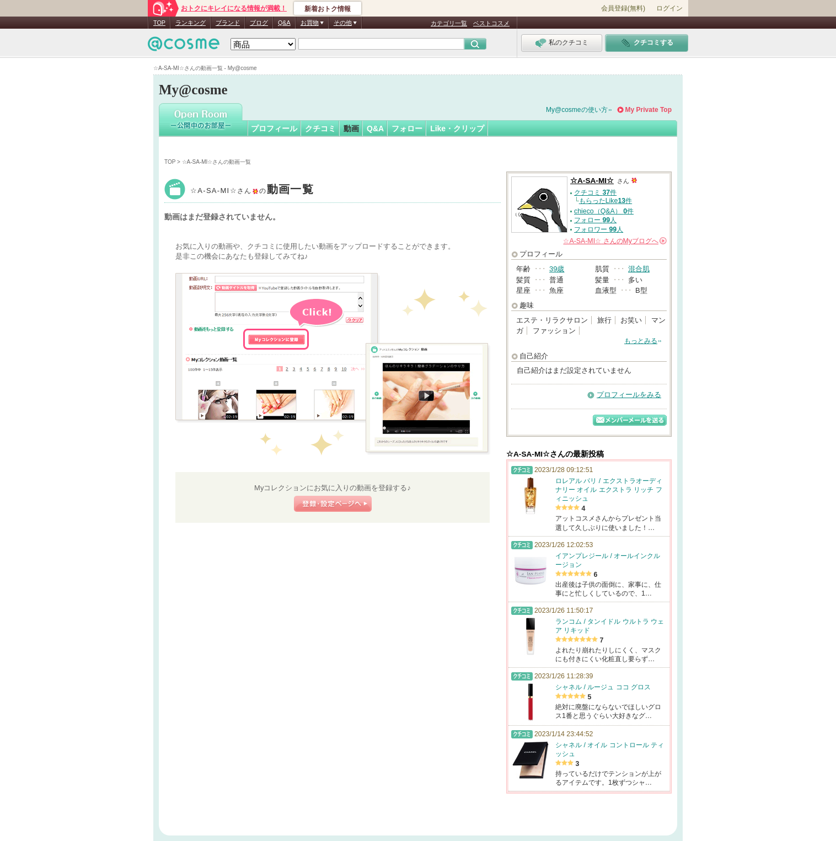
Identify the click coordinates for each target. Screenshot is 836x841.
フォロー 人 (595, 220)
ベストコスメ (491, 23)
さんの (615, 241)
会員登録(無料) (623, 8)
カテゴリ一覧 (449, 23)
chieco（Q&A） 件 (604, 211)
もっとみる (640, 341)
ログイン (669, 8)
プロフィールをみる (629, 394)
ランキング (190, 22)
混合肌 (639, 269)
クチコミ (320, 128)
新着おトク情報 (327, 9)
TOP (159, 22)
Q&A (284, 22)
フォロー (407, 128)
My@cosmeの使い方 (577, 110)
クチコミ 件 (595, 192)
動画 (351, 128)
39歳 (556, 269)
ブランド (228, 22)
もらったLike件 (605, 201)
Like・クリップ (457, 128)
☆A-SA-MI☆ (252, 190)
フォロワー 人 (598, 229)
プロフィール (274, 128)
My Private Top (648, 110)
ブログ (259, 22)
